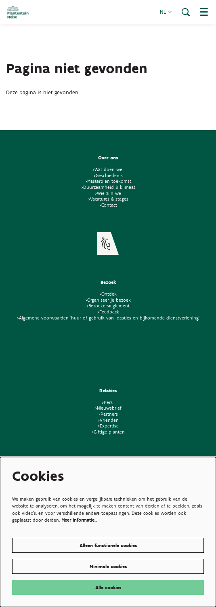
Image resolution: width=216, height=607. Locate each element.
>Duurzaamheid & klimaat (108, 187)
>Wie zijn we (108, 193)
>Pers (108, 402)
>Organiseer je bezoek (108, 300)
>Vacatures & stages (108, 199)
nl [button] (166, 12)
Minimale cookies (108, 566)
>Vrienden (108, 420)
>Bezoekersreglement (108, 305)
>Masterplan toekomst (108, 181)
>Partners (108, 414)
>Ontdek (108, 294)
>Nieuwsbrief (108, 408)
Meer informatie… (79, 520)
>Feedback (108, 312)
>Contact (108, 205)
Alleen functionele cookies (108, 545)
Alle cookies (108, 587)
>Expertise (108, 426)
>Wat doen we (107, 169)
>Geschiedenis (108, 175)
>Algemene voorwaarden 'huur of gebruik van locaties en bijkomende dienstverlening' (108, 318)
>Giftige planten (108, 432)
